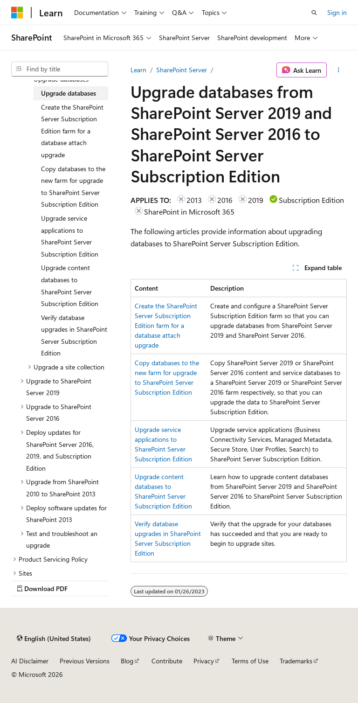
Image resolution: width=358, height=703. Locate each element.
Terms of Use (250, 660)
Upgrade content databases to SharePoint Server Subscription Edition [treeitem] (69, 285)
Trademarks (296, 660)
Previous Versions (85, 660)
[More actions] (338, 70)
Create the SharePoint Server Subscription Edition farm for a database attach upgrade (166, 325)
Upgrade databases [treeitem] (68, 93)
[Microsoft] (17, 13)
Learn (138, 69)
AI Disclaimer (29, 660)
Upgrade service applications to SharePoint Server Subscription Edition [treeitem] (69, 236)
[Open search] (314, 12)
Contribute (166, 660)
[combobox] (59, 69)
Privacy (203, 660)
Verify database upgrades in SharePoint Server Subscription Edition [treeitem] (74, 335)
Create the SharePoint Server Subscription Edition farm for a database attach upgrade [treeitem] (72, 131)
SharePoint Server (181, 69)
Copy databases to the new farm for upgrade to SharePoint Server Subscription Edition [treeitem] (73, 186)
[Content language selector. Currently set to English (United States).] (53, 638)
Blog (127, 660)
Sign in (337, 12)
